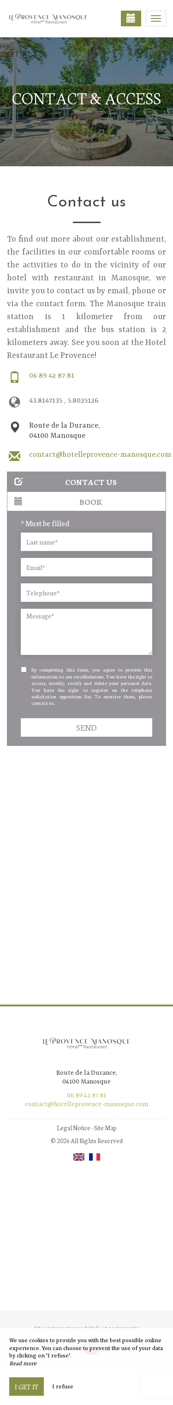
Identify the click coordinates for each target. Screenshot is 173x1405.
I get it (26, 1386)
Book (58, 501)
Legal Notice (73, 1127)
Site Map (105, 1127)
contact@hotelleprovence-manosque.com (100, 455)
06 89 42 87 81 (51, 376)
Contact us (65, 481)
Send (86, 727)
